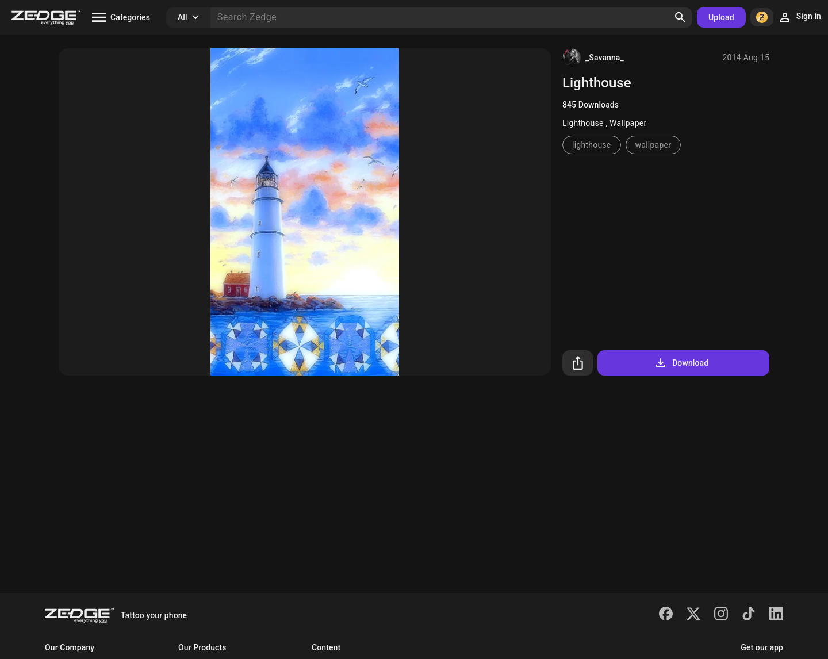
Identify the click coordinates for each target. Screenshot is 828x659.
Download (681, 363)
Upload (721, 17)
